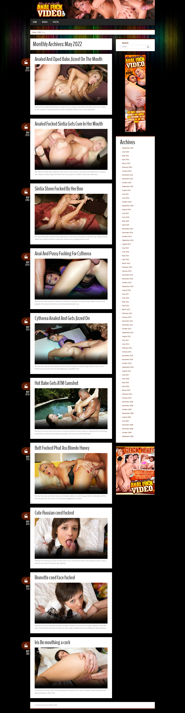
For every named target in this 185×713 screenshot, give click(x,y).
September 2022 (128, 148)
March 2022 (126, 164)
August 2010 (126, 371)
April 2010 (125, 387)
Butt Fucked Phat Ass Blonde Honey (63, 448)
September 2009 (128, 413)
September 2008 (128, 437)
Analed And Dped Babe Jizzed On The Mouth (70, 59)
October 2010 (127, 364)
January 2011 (127, 352)
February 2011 (127, 348)
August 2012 (126, 290)
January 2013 (127, 271)
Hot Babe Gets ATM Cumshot (58, 383)
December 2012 (127, 275)
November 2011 (127, 325)
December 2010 (127, 356)
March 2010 (126, 390)
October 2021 (127, 183)
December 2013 (127, 229)
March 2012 (126, 310)
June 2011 (126, 344)
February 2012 (127, 314)
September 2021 (128, 187)
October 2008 (127, 433)
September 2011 (128, 333)
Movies (45, 22)
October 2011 (127, 329)
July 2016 (125, 214)
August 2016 (126, 210)
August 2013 (126, 244)
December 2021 (127, 175)
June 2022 (126, 152)
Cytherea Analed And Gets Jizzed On (63, 318)
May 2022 (125, 156)
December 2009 (127, 402)
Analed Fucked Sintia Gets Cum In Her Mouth (70, 124)
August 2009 (126, 417)
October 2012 (127, 283)
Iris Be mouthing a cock (53, 642)
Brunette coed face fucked (56, 577)
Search (125, 43)
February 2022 (127, 167)
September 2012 (128, 287)
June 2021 (126, 198)
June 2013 (126, 252)
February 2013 (127, 267)
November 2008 (127, 429)
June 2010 (126, 379)
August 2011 (126, 337)
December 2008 (127, 425)
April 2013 (125, 260)
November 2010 (127, 360)
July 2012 (125, 294)
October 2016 (127, 202)
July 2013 (125, 248)
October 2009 (127, 410)
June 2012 (126, 298)
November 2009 (127, 406)
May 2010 (125, 383)
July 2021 (125, 194)
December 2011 (127, 321)
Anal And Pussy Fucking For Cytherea (64, 253)
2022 (39, 32)
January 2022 (127, 171)
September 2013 (128, 240)
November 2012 (127, 279)
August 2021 (126, 190)
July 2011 (125, 340)
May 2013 (125, 256)
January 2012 (127, 317)
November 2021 (127, 179)
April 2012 (125, 306)
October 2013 (127, 237)
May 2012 (125, 302)
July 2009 (125, 421)
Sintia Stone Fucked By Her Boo (60, 189)
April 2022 (125, 160)
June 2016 (126, 217)
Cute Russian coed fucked (55, 513)
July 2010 (125, 375)
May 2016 (125, 221)
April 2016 (125, 225)
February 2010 (127, 394)
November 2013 (127, 233)
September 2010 (128, 367)
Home (35, 22)
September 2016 (128, 206)
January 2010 (127, 398)
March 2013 (126, 264)
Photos (56, 22)
